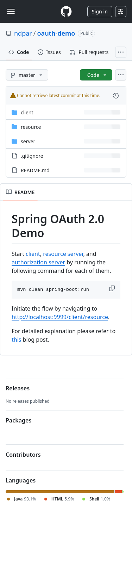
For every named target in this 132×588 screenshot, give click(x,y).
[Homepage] (66, 11)
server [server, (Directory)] (28, 141)
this (16, 339)
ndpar (23, 33)
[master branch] (27, 74)
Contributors (23, 454)
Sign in (100, 11)
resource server (63, 254)
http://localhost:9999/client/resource (60, 317)
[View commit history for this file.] (116, 96)
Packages (18, 420)
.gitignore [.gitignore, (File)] (32, 155)
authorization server (38, 262)
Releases (18, 388)
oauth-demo (56, 33)
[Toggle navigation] (11, 11)
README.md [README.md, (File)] (35, 170)
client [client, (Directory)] (27, 112)
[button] (113, 288)
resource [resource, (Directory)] (31, 127)
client (33, 254)
